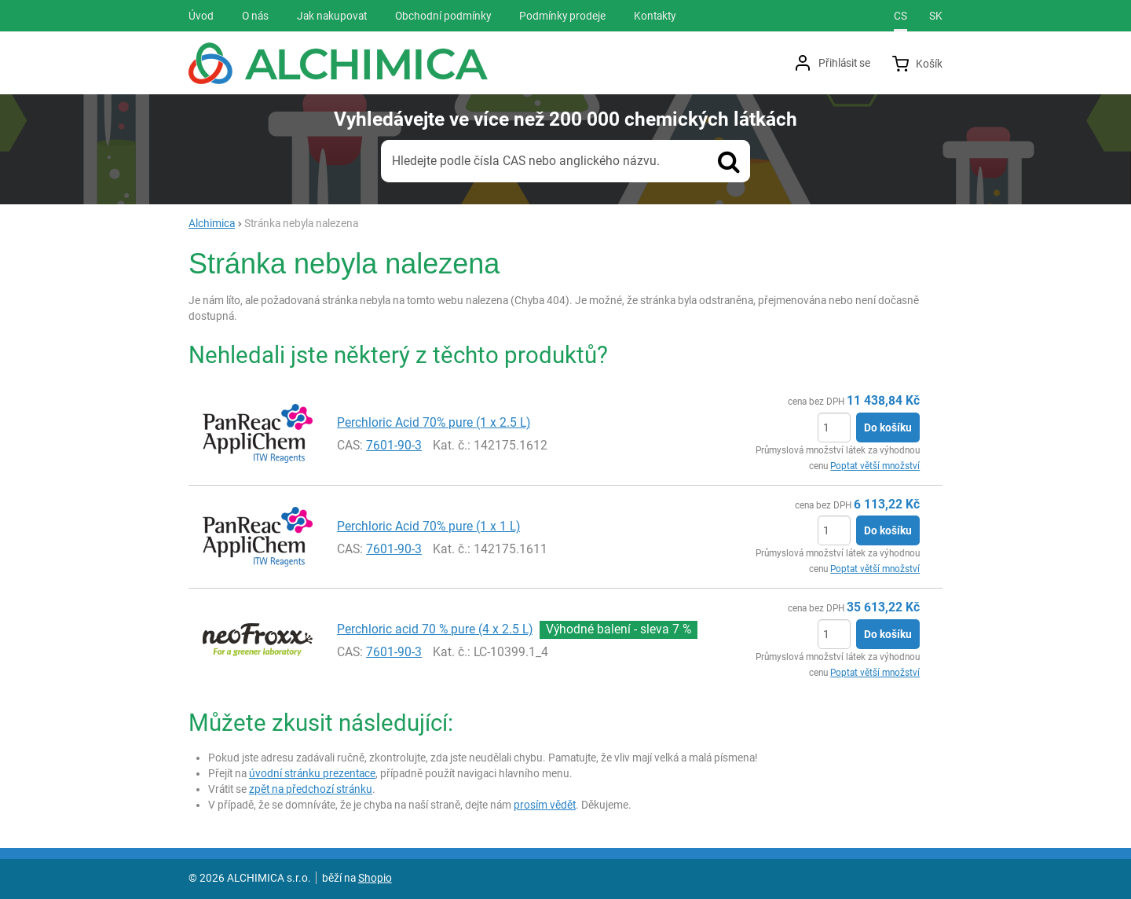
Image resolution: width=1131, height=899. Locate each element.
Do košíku (888, 427)
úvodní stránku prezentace (312, 773)
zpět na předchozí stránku (310, 789)
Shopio (375, 877)
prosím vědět (545, 804)
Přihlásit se (844, 63)
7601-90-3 (394, 445)
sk (935, 15)
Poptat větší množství (875, 466)
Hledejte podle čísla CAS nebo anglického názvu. (526, 160)
